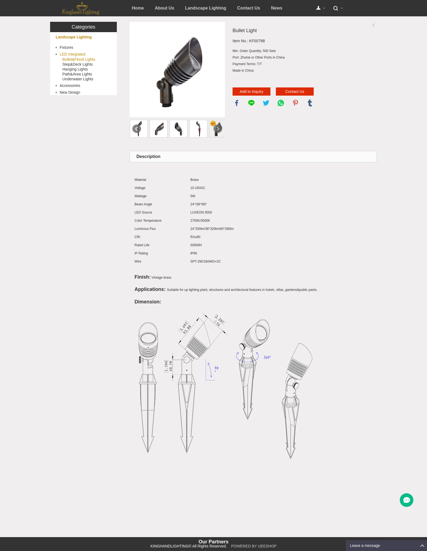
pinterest (295, 103)
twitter (266, 103)
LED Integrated (72, 54)
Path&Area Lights (77, 74)
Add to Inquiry (251, 91)
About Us (164, 8)
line (251, 103)
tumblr (310, 103)
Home (138, 8)
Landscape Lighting (205, 8)
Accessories (70, 85)
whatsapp (281, 103)
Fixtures (66, 47)
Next (217, 128)
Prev (136, 128)
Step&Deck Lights (77, 64)
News (276, 8)
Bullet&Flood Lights (78, 59)
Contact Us (248, 8)
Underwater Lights (77, 79)
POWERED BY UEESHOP (253, 546)
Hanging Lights (75, 69)
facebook (237, 103)
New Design (70, 92)
